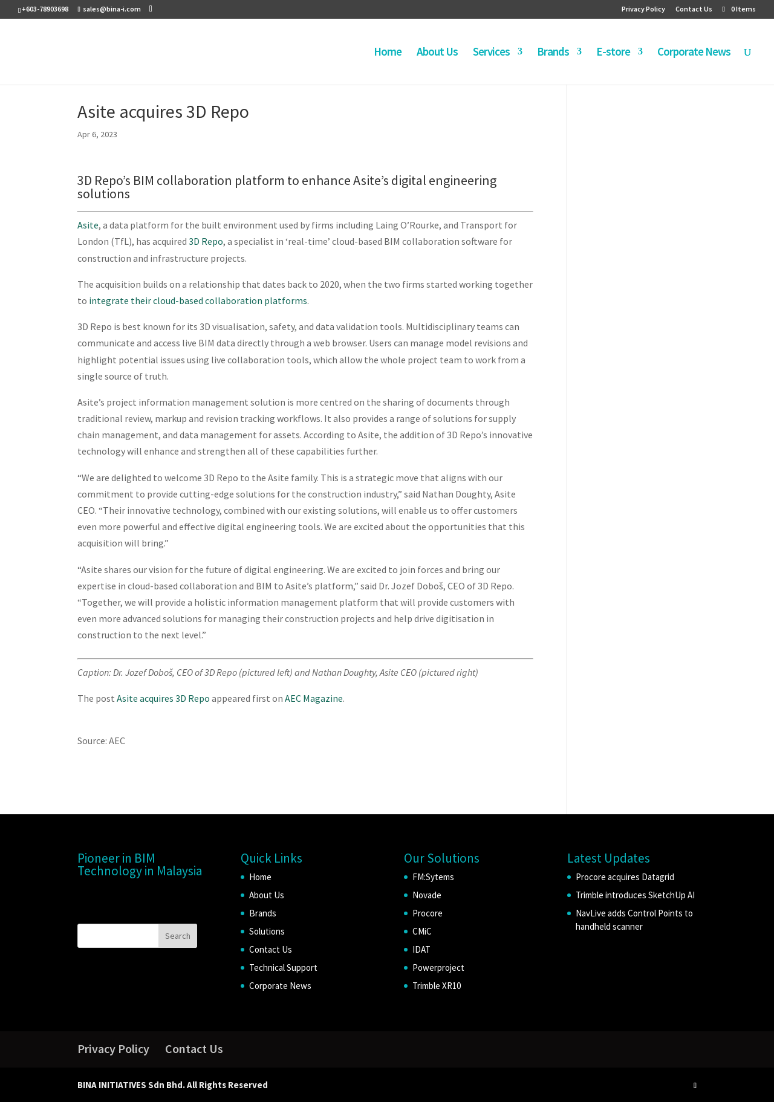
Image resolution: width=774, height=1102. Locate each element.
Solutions (267, 931)
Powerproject (438, 967)
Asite (88, 225)
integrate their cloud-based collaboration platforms (198, 300)
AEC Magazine (314, 698)
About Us (437, 53)
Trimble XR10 (436, 985)
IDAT (421, 949)
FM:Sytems (433, 877)
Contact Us (693, 9)
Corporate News (693, 53)
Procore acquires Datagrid (625, 877)
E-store (613, 53)
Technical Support (283, 967)
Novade (426, 895)
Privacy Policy (643, 9)
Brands (553, 53)
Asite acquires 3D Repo (163, 698)
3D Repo (206, 241)
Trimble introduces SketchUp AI (635, 895)
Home (388, 53)
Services (491, 53)
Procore (427, 913)
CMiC (422, 931)
